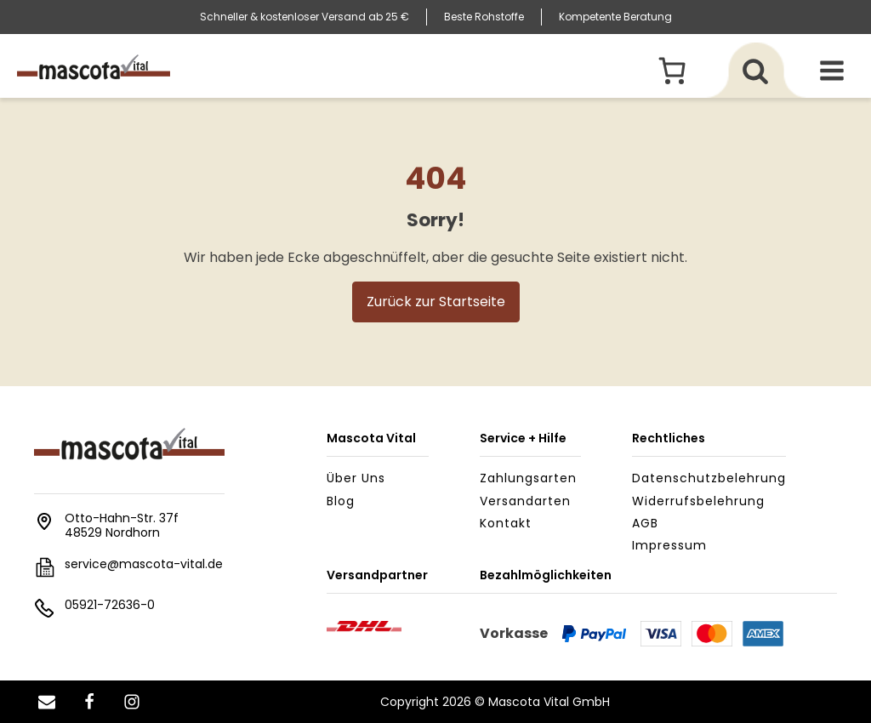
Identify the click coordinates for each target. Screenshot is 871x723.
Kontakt (506, 523)
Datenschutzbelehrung (709, 478)
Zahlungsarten (528, 478)
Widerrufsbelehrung (698, 501)
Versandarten (525, 501)
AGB (645, 523)
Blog (341, 501)
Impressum (669, 545)
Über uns (356, 478)
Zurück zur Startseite (436, 301)
